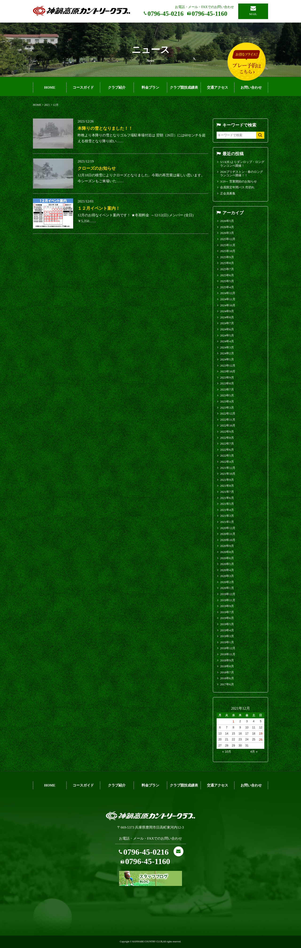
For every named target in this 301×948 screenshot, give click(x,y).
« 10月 (226, 751)
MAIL (253, 14)
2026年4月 (227, 227)
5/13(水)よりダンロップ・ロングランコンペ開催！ (242, 163)
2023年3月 (227, 407)
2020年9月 (227, 546)
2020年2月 (227, 582)
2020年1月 (227, 588)
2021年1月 (227, 522)
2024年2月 (227, 353)
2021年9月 (227, 480)
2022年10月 (227, 425)
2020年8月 (227, 552)
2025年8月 (227, 263)
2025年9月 (227, 257)
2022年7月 (227, 443)
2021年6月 (227, 498)
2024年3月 (227, 347)
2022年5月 (227, 455)
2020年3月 (227, 576)
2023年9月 (227, 377)
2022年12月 (227, 413)
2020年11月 (227, 534)
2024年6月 (227, 329)
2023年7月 (227, 389)
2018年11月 (227, 654)
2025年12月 (227, 239)
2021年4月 (227, 510)
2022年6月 (227, 449)
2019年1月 (227, 642)
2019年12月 (227, 594)
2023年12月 (227, 365)
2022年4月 (227, 461)
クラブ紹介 (117, 87)
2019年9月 (227, 606)
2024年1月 (227, 359)
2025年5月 (227, 281)
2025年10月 (227, 251)
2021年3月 (227, 515)
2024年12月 (227, 293)
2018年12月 (227, 648)
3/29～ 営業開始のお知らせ (238, 181)
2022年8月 (227, 437)
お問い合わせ (251, 87)
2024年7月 (227, 323)
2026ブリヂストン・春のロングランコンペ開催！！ (241, 173)
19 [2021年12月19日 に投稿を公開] (260, 733)
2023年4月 (227, 401)
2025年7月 (227, 269)
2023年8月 (227, 383)
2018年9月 (227, 660)
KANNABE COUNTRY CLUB (147, 941)
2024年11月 (227, 299)
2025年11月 (227, 245)
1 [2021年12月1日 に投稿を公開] (233, 721)
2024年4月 (227, 341)
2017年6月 (227, 684)
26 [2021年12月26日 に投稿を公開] (260, 739)
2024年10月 (227, 305)
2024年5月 (227, 335)
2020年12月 (227, 528)
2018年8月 (227, 666)
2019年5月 (227, 624)
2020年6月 (227, 558)
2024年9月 (227, 311)
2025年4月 (227, 287)
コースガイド (83, 87)
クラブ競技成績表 (184, 87)
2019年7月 (227, 612)
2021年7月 (227, 492)
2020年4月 (227, 570)
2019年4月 (227, 630)
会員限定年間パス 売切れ (237, 187)
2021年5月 (227, 504)
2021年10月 (227, 473)
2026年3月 (227, 233)
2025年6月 (227, 275)
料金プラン (150, 87)
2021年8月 (227, 485)
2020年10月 (227, 540)
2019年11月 (227, 600)
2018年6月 (227, 678)
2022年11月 (227, 419)
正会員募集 (227, 193)
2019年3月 (227, 636)
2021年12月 (227, 468)
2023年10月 (227, 371)
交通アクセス (217, 87)
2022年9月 (227, 431)
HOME (49, 87)
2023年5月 (227, 395)
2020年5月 (227, 564)
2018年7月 (227, 672)
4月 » (253, 751)
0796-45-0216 (166, 13)
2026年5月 (227, 221)
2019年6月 (227, 618)
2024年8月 (227, 317)
